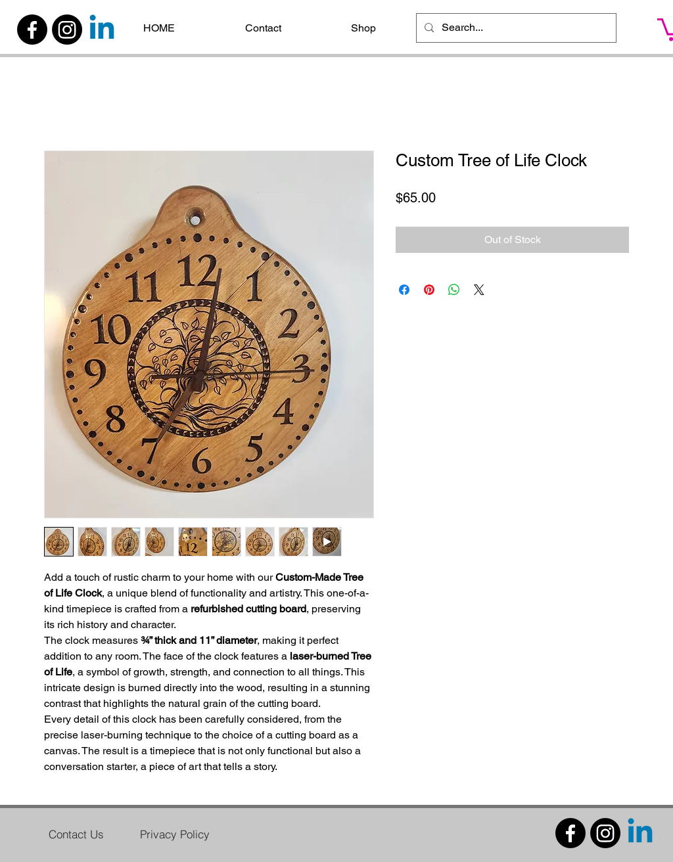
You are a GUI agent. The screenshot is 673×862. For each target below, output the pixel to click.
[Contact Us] (76, 834)
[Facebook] (32, 29)
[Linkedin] (102, 29)
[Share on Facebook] (404, 290)
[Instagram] (67, 29)
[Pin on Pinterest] (429, 290)
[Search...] (515, 28)
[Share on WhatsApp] (454, 290)
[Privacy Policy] (174, 834)
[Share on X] (479, 290)
